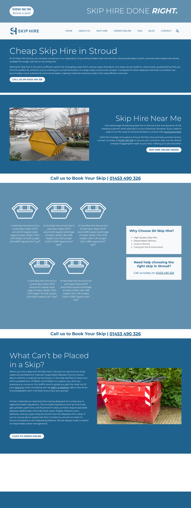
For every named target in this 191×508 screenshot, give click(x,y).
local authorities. (172, 132)
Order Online (122, 31)
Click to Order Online (26, 436)
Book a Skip (21, 11)
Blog (151, 31)
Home (68, 31)
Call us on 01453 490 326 (27, 79)
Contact (166, 31)
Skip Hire (102, 31)
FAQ (140, 31)
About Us (84, 31)
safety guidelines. (60, 387)
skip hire (19, 387)
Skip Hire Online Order (164, 150)
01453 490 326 (125, 140)
